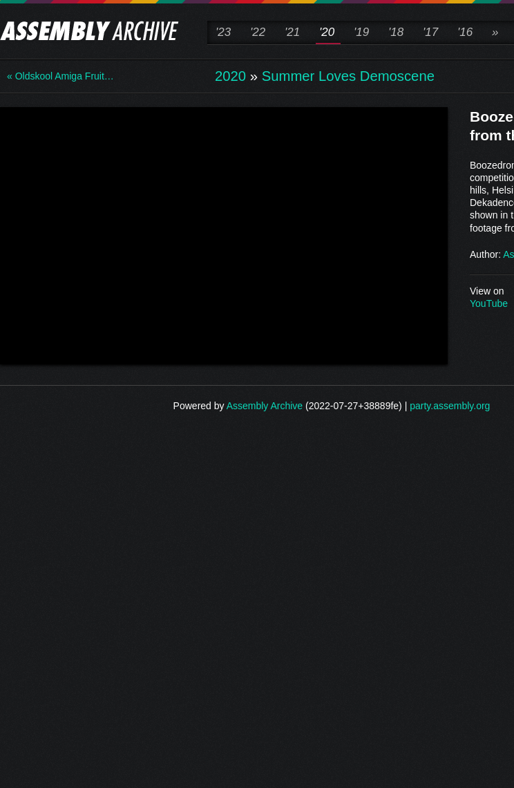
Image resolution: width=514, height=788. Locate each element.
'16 (465, 32)
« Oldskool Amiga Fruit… (60, 76)
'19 (361, 32)
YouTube (489, 303)
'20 (326, 32)
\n (224, 234)
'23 (223, 32)
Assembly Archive (265, 405)
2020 (230, 76)
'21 (292, 32)
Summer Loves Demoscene (348, 76)
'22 (257, 32)
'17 (430, 32)
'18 (395, 32)
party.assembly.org (450, 405)
